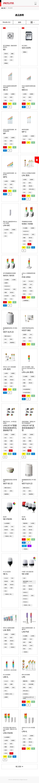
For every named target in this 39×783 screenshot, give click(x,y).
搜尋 (19, 22)
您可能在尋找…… (37, 159)
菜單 (35, 4)
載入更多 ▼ (19, 766)
